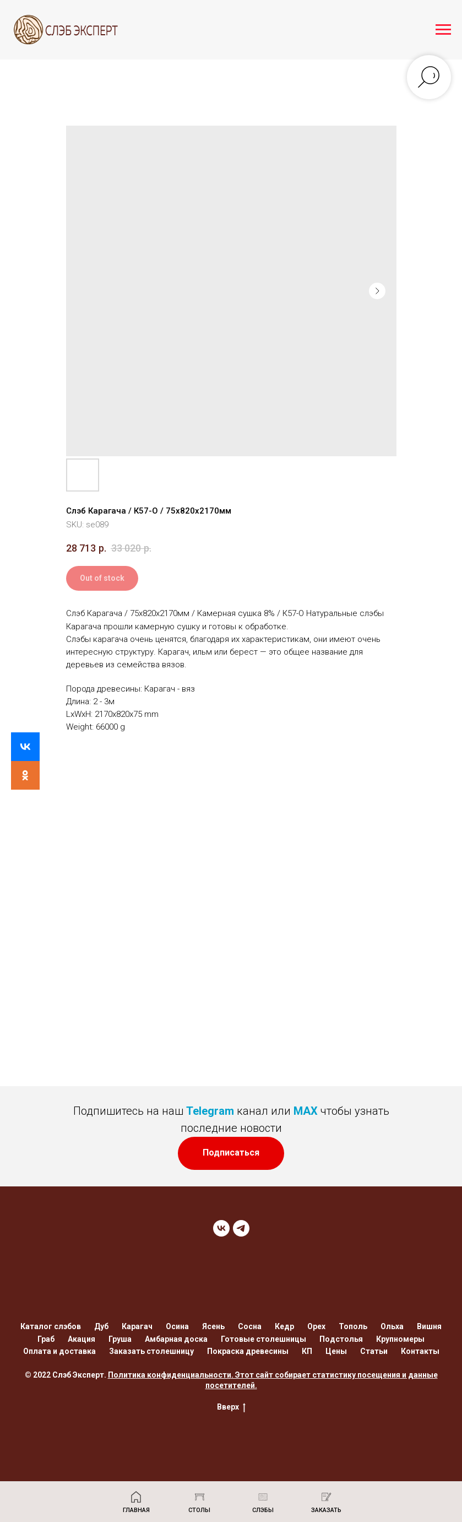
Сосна (250, 1326)
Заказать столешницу (151, 1351)
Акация (81, 1339)
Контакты (420, 1351)
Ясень (213, 1326)
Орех (316, 1326)
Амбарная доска (176, 1339)
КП (307, 1351)
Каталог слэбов (50, 1326)
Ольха (392, 1326)
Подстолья (341, 1339)
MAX (305, 1111)
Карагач (137, 1326)
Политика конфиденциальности (169, 1374)
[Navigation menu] (443, 29)
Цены (336, 1351)
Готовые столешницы (263, 1339)
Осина (177, 1326)
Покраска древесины (248, 1351)
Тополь (353, 1326)
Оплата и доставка (59, 1351)
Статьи (374, 1351)
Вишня (429, 1326)
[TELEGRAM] (241, 1228)
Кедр (284, 1326)
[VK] (221, 1228)
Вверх (231, 1407)
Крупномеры (400, 1339)
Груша (120, 1339)
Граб (46, 1339)
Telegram (210, 1111)
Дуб (101, 1326)
